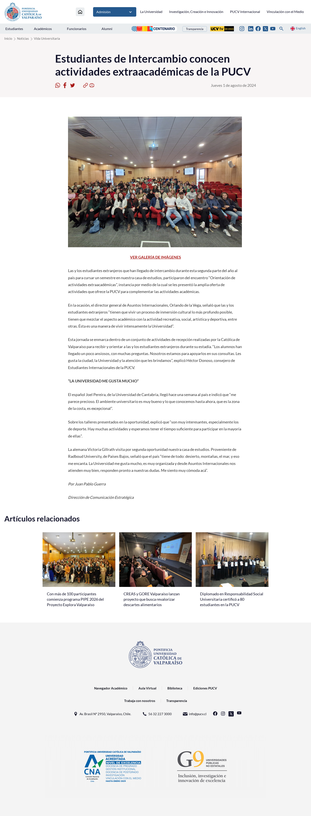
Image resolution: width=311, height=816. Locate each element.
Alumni (107, 29)
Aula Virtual (147, 688)
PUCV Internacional (245, 12)
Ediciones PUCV (205, 688)
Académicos (43, 29)
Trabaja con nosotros (139, 701)
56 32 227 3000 (157, 714)
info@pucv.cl (194, 714)
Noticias (23, 38)
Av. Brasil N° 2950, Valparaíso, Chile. (102, 714)
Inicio (8, 38)
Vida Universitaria (47, 38)
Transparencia (194, 29)
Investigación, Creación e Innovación (196, 12)
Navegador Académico (110, 688)
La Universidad (151, 12)
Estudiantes (14, 29)
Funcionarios (76, 29)
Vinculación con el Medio (285, 12)
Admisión (114, 11)
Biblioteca (174, 688)
